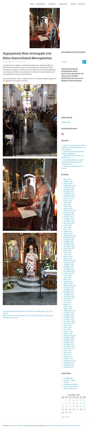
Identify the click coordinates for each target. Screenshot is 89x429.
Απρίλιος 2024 (68, 231)
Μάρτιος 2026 (68, 183)
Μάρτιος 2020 (68, 333)
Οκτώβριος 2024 (69, 219)
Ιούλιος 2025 (68, 200)
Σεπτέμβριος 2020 (69, 321)
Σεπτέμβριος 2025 (69, 196)
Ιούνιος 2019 (68, 352)
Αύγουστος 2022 (69, 273)
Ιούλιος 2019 (68, 350)
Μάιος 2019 (67, 354)
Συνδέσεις (73, 4)
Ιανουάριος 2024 (69, 237)
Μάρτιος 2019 (68, 358)
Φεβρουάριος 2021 (70, 310)
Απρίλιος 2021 (68, 306)
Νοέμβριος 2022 (69, 267)
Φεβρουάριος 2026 (70, 185)
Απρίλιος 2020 (68, 331)
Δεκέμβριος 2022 (69, 265)
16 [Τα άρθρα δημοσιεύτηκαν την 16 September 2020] (70, 406)
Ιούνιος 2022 (68, 277)
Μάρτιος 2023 (68, 258)
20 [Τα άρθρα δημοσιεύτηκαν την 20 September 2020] (84, 406)
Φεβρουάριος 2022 (70, 285)
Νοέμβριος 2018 (69, 367)
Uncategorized (20, 61)
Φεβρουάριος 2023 (70, 260)
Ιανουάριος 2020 (69, 338)
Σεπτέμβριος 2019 (69, 346)
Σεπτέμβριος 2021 (69, 296)
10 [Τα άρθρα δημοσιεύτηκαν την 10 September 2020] (73, 403)
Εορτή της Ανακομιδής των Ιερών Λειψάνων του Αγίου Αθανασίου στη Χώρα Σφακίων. (73, 147)
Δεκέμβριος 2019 (69, 340)
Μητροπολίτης (63, 4)
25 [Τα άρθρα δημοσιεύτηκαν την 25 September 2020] (77, 409)
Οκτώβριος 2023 (69, 244)
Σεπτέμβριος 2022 (69, 271)
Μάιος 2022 (67, 279)
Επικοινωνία (81, 4)
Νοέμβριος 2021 (69, 292)
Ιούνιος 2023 (68, 252)
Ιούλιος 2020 (68, 325)
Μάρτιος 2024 (68, 233)
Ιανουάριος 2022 (69, 288)
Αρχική (32, 4)
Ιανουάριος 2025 (69, 212)
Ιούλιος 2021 (68, 300)
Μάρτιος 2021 (68, 308)
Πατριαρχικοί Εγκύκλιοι (71, 384)
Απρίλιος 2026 (68, 181)
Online (65, 122)
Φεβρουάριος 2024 (70, 235)
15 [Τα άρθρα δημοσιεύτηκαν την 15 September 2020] (66, 406)
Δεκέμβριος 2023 (69, 240)
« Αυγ (63, 417)
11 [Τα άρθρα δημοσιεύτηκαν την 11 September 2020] (77, 403)
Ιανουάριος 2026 (69, 187)
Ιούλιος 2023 (68, 250)
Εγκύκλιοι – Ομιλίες (69, 380)
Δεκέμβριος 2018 (69, 365)
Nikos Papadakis (24, 425)
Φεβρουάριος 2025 (70, 210)
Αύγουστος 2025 (69, 198)
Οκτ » (67, 417)
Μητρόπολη (52, 4)
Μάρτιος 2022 (68, 283)
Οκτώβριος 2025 (69, 194)
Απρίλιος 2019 (68, 356)
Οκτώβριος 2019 (69, 344)
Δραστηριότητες (40, 4)
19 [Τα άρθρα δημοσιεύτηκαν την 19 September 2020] (81, 406)
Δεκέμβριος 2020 (69, 315)
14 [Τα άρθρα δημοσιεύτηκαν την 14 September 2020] (63, 406)
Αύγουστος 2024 (69, 223)
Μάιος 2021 (67, 304)
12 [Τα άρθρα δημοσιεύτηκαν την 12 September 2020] (81, 403)
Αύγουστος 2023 (69, 248)
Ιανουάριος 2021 (69, 313)
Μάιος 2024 (67, 229)
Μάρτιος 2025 (68, 208)
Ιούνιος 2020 (68, 327)
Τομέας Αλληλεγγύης (70, 388)
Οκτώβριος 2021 (69, 294)
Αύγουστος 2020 (69, 323)
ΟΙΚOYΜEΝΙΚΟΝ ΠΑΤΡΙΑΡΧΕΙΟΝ (73, 52)
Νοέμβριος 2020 (69, 317)
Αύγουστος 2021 (69, 298)
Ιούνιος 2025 (68, 202)
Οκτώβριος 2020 (69, 319)
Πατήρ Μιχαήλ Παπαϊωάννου (52, 425)
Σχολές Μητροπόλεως (71, 386)
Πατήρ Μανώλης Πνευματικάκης (71, 425)
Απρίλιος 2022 (68, 281)
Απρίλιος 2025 (68, 206)
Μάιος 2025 (67, 204)
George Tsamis (13, 425)
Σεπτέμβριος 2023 (69, 246)
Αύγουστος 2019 (69, 348)
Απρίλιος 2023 (68, 256)
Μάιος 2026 (67, 179)
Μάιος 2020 (67, 329)
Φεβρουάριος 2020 (70, 336)
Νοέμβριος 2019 (69, 342)
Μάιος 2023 (67, 254)
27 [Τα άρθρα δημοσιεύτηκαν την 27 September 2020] (84, 409)
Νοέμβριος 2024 (69, 217)
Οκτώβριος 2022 (69, 269)
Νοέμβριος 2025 (69, 192)
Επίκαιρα (66, 382)
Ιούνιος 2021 (68, 302)
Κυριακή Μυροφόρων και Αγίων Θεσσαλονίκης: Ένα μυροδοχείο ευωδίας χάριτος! (73, 162)
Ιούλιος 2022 (68, 275)
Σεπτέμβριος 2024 (69, 221)
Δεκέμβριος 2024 (69, 214)
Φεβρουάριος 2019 (70, 361)
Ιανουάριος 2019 (69, 363)
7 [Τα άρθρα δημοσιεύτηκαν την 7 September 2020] (62, 403)
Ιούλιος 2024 (68, 225)
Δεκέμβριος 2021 (69, 290)
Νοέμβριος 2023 (69, 242)
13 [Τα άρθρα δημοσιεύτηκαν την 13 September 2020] (84, 403)
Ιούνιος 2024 (68, 227)
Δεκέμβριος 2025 (69, 189)
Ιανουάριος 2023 (69, 262)
